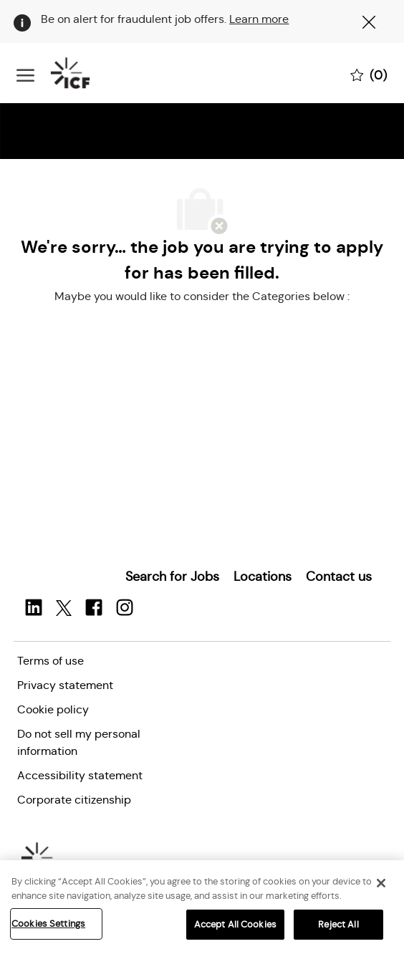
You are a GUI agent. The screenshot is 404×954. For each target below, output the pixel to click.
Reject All (338, 927)
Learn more (259, 19)
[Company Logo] (88, 73)
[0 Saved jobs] (369, 74)
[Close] (381, 886)
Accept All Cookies (235, 927)
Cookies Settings (48, 926)
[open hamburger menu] (25, 73)
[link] (172, 576)
